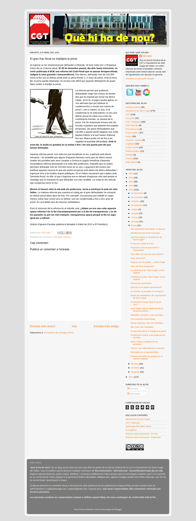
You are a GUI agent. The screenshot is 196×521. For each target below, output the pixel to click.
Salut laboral (131, 162)
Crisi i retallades (133, 122)
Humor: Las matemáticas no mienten (148, 348)
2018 (131, 173)
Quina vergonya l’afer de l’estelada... (147, 323)
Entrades (132, 388)
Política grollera (133, 151)
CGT (128, 114)
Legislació (130, 144)
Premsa (67, 237)
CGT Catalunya (133, 423)
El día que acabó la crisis (142, 243)
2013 (131, 190)
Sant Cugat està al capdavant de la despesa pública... (147, 309)
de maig (135, 221)
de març (135, 364)
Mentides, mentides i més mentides (147, 315)
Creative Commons (81, 470)
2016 (131, 177)
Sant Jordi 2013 (138, 258)
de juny (134, 217)
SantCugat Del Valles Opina (138, 426)
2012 (131, 377)
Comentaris (133, 394)
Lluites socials (132, 147)
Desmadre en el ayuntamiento (144, 352)
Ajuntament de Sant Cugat (138, 111)
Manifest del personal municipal (145, 233)
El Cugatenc (131, 430)
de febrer (135, 368)
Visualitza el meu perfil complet (140, 78)
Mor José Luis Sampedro (142, 327)
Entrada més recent (42, 326)
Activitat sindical (133, 107)
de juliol (135, 213)
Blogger (118, 509)
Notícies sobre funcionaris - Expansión (143, 437)
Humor (129, 136)
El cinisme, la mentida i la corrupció (147, 291)
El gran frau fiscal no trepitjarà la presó (148, 331)
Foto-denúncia (132, 129)
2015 (131, 181)
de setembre (137, 205)
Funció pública (132, 133)
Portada (129, 155)
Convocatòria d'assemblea (143, 319)
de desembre (137, 193)
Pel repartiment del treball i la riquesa (148, 229)
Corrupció (57, 237)
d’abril (134, 225)
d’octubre (135, 201)
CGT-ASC (147, 56)
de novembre (137, 197)
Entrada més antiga (106, 326)
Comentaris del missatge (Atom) (59, 332)
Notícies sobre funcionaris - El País (142, 434)
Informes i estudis (134, 140)
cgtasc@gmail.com (77, 489)
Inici (74, 326)
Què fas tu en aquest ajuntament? (146, 287)
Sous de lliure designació (142, 266)
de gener (135, 372)
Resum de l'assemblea (141, 283)
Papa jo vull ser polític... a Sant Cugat (148, 262)
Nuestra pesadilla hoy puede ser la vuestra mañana (147, 357)
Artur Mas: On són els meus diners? (147, 254)
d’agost (134, 209)
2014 (131, 185)
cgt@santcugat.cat (56, 489)
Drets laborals (132, 125)
